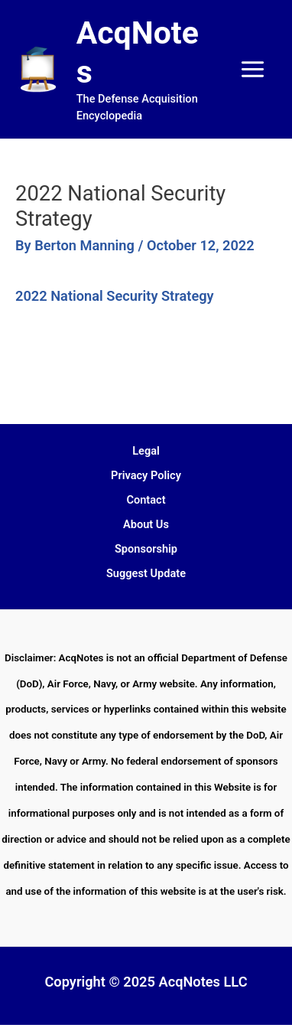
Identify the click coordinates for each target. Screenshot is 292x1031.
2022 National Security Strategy (114, 296)
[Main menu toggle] (253, 69)
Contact (145, 500)
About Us (146, 524)
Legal (146, 451)
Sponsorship (146, 549)
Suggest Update (146, 573)
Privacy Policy (146, 475)
